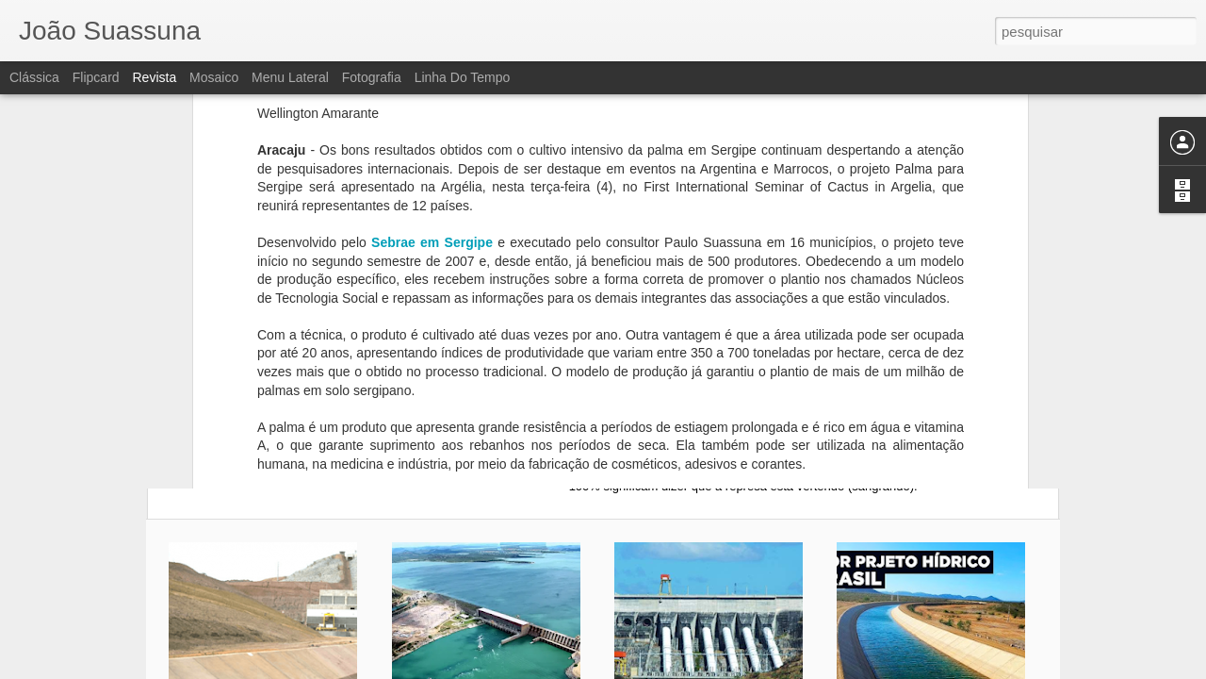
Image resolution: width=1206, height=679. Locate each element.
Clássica (34, 77)
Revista (154, 77)
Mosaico (213, 77)
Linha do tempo (463, 77)
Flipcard (96, 77)
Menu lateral (290, 77)
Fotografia (371, 77)
